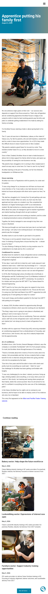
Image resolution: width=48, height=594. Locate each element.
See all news (23, 591)
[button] (44, 4)
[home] (1, 3)
